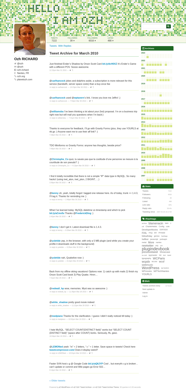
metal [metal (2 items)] (144, 242)
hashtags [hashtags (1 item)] (164, 236)
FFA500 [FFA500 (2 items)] (162, 233)
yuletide (56, 241)
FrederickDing (83, 213)
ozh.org (21, 76)
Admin (145, 293)
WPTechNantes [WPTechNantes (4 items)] (161, 271)
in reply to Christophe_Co (59, 166)
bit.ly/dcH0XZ (109, 64)
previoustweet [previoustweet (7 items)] (150, 252)
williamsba (58, 111)
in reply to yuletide (57, 247)
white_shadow (60, 302)
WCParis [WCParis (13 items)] (159, 258)
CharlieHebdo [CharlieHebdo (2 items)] (151, 226)
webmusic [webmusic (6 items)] (147, 264)
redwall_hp (58, 288)
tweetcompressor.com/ (62, 350)
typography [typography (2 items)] (146, 258)
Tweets (53, 46)
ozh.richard (23, 70)
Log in (144, 296)
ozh (21, 63)
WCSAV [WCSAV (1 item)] (154, 261)
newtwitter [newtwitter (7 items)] (148, 245)
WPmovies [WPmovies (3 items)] (147, 271)
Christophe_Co (60, 159)
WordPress (64, 387)
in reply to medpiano (57, 319)
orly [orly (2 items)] (156, 245)
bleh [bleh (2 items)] (166, 223)
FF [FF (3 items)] (155, 233)
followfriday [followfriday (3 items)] (147, 236)
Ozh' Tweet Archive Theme (107, 387)
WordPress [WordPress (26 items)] (150, 268)
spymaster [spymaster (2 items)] (153, 255)
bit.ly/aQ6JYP (95, 363)
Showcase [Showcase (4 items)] (165, 252)
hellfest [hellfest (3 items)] (145, 239)
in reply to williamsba (58, 118)
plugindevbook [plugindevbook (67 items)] (155, 248)
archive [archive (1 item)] (144, 223)
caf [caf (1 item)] (143, 226)
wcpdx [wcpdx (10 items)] (146, 261)
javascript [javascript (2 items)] (154, 239)
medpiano (57, 316)
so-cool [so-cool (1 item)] (144, 255)
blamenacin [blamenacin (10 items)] (156, 223)
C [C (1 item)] (170, 223)
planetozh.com (24, 79)
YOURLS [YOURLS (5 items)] (147, 274)
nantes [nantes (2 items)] (158, 242)
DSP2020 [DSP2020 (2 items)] (164, 230)
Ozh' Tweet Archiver (83, 387)
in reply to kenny (56, 200)
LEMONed (57, 346)
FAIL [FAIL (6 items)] (144, 232)
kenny (55, 193)
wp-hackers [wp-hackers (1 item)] (165, 268)
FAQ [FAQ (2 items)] (151, 233)
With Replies (64, 46)
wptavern (79, 98)
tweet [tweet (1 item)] (169, 255)
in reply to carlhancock (58, 87)
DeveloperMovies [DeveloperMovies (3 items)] (150, 230)
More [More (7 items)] (151, 242)
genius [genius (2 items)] (157, 236)
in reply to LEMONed (58, 353)
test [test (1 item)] (164, 255)
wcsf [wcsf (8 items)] (161, 261)
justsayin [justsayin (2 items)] (163, 239)
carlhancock (58, 81)
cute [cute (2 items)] (167, 226)
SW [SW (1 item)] (160, 255)
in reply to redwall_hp (58, 292)
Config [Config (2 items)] (161, 226)
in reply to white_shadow (59, 305)
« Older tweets (57, 380)
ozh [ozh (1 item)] (161, 246)
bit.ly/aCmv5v (56, 213)
